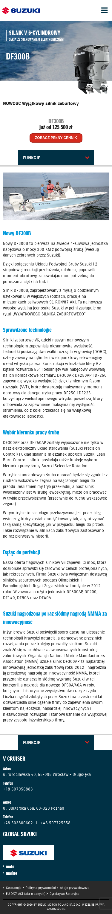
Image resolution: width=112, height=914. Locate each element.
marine (11, 873)
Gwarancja (14, 888)
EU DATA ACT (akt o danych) (25, 894)
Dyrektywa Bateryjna (64, 894)
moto (10, 866)
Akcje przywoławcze (74, 888)
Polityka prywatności (41, 888)
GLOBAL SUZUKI (20, 834)
